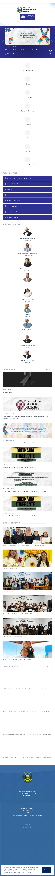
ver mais (48, 369)
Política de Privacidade (24, 872)
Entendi (46, 870)
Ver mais (9, 53)
